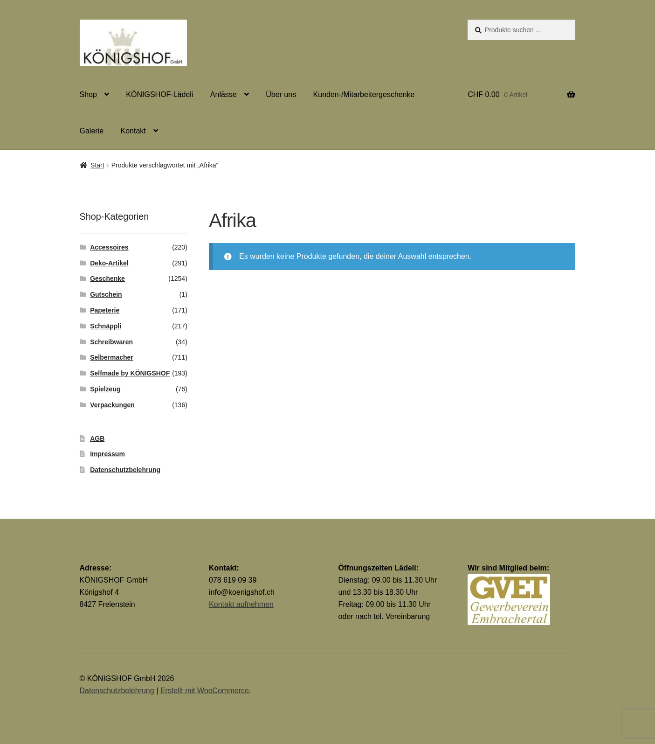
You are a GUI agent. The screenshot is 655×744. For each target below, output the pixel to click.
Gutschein (106, 294)
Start (97, 165)
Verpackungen (112, 405)
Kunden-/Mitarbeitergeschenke (364, 94)
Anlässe (223, 94)
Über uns (281, 94)
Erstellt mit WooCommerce (204, 691)
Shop (88, 94)
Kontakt (133, 131)
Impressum (107, 454)
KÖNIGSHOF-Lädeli (159, 94)
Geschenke (107, 278)
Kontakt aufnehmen (241, 604)
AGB (97, 438)
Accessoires (109, 247)
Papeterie (104, 310)
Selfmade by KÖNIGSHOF (130, 373)
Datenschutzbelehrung (125, 469)
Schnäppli (105, 326)
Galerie (92, 131)
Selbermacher (111, 357)
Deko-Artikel (109, 263)
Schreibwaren (111, 342)
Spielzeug (105, 389)
